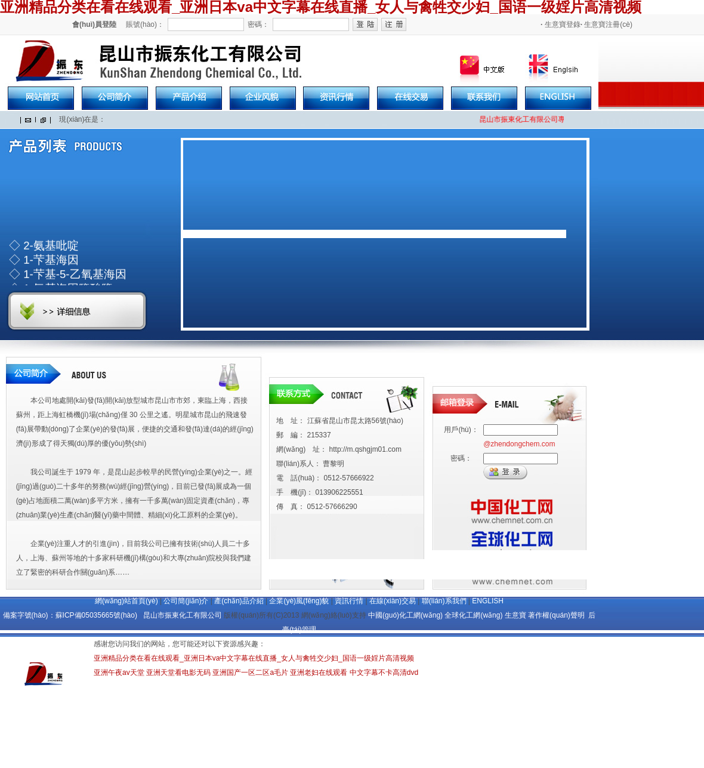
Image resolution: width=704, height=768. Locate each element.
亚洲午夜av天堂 (119, 672)
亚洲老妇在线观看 (318, 672)
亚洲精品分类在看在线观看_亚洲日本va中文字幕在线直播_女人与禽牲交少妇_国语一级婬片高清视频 (254, 658)
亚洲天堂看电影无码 (178, 672)
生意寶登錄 (561, 24)
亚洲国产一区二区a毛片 (250, 672)
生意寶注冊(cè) (606, 24)
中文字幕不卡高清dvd (384, 672)
